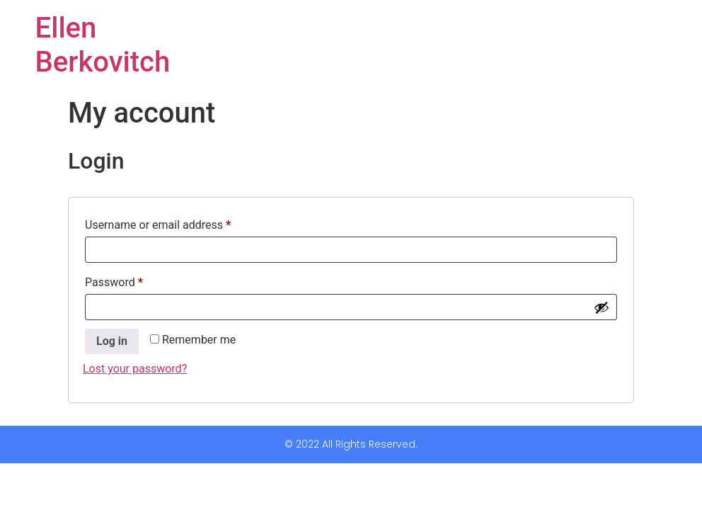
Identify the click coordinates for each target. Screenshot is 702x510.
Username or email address (180, 223)
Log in (111, 341)
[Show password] (601, 307)
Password (136, 280)
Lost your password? (135, 368)
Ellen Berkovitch (103, 45)
